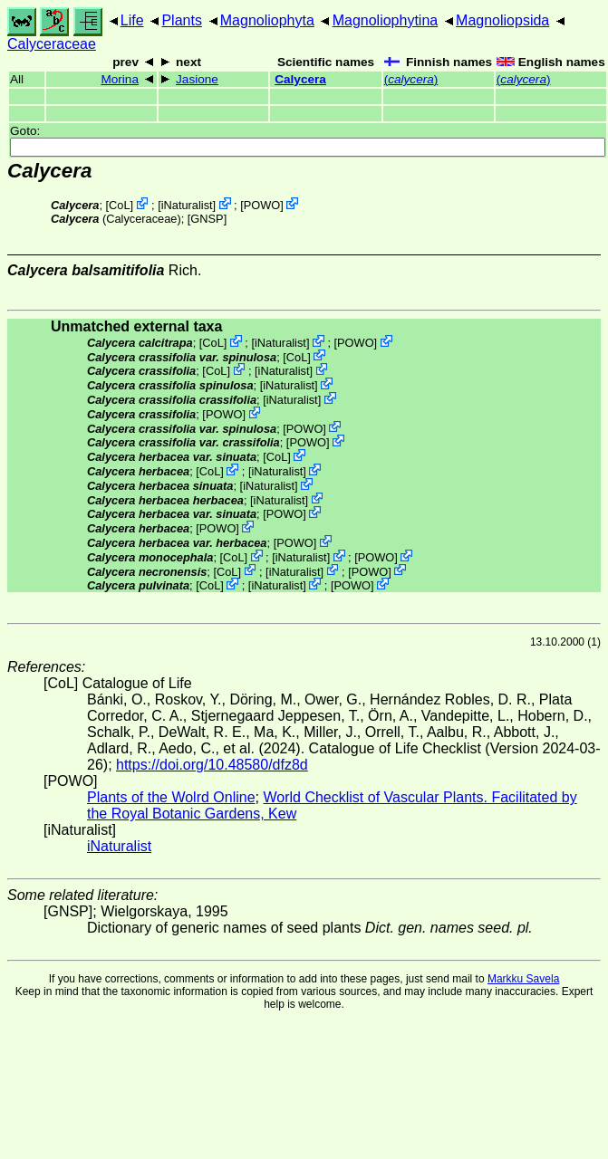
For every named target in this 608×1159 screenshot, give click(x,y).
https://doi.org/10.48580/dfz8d (212, 764)
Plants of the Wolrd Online (171, 797)
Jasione (197, 79)
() (411, 79)
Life (132, 20)
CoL (119, 205)
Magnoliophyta (267, 20)
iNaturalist (187, 205)
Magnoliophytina (386, 20)
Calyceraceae (51, 44)
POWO (262, 205)
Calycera (300, 79)
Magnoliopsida (502, 20)
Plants (181, 20)
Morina (120, 79)
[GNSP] (207, 218)
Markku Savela (523, 978)
